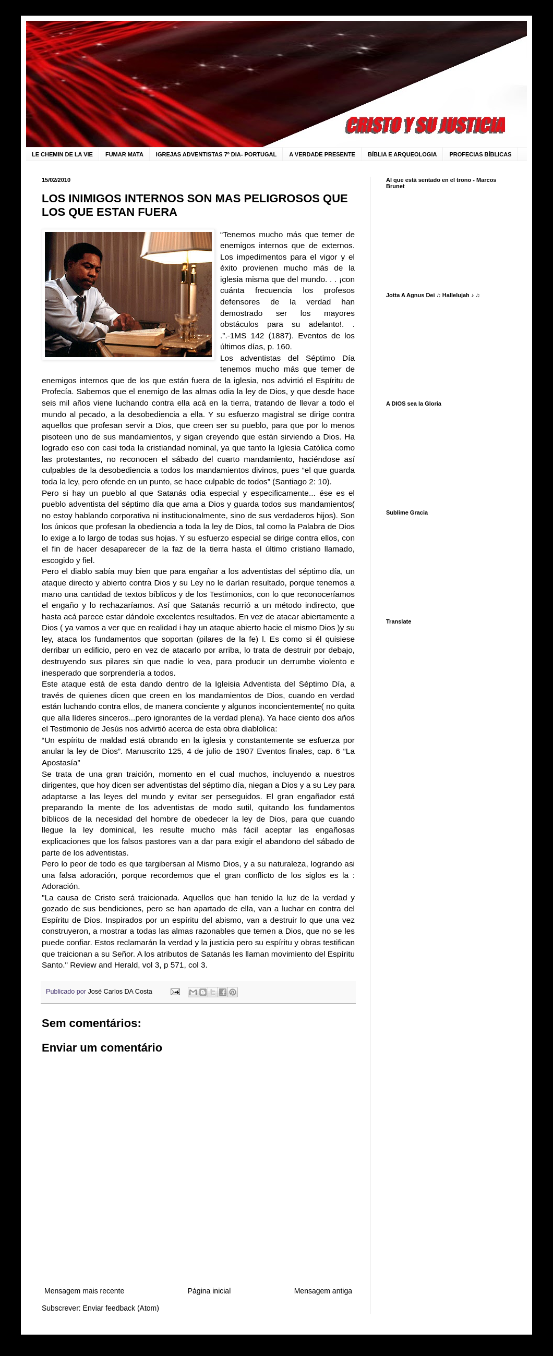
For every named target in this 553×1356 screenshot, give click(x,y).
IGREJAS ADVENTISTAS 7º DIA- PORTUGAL (216, 154)
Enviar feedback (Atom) (121, 1308)
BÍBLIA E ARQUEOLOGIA (402, 154)
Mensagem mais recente (84, 1291)
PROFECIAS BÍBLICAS (480, 154)
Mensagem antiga (323, 1291)
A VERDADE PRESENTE (322, 154)
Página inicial (209, 1291)
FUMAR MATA (124, 154)
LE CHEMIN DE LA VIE (62, 154)
